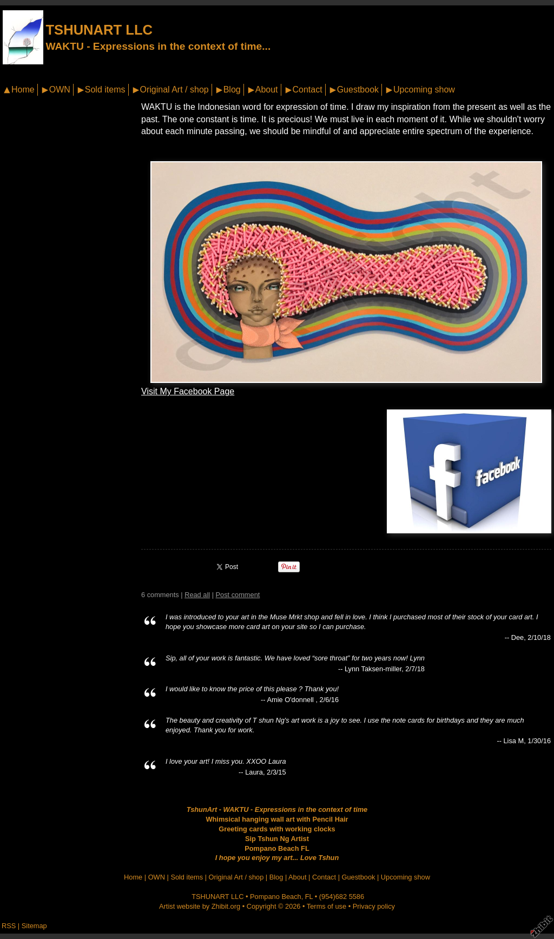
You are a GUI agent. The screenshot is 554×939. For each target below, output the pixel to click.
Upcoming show (424, 89)
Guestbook (358, 89)
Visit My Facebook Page (187, 391)
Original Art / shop (174, 89)
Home (23, 89)
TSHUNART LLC (99, 29)
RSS (9, 926)
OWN (59, 89)
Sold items (105, 89)
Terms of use (326, 906)
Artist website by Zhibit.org (199, 906)
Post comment (238, 595)
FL (309, 896)
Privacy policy (374, 906)
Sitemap (34, 926)
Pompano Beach (275, 896)
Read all (197, 595)
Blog (232, 89)
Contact (307, 89)
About (266, 89)
